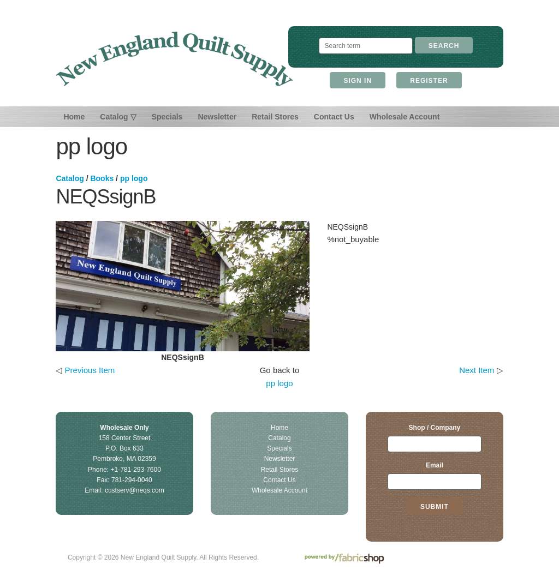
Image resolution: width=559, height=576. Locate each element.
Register (429, 81)
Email (434, 465)
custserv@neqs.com (134, 490)
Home (74, 116)
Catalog (70, 178)
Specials (167, 116)
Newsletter (217, 116)
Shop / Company (435, 427)
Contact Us (334, 116)
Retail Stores (275, 116)
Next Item (476, 370)
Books (102, 178)
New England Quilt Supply (174, 59)
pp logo (134, 178)
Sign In (357, 81)
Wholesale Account (405, 116)
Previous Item (90, 370)
